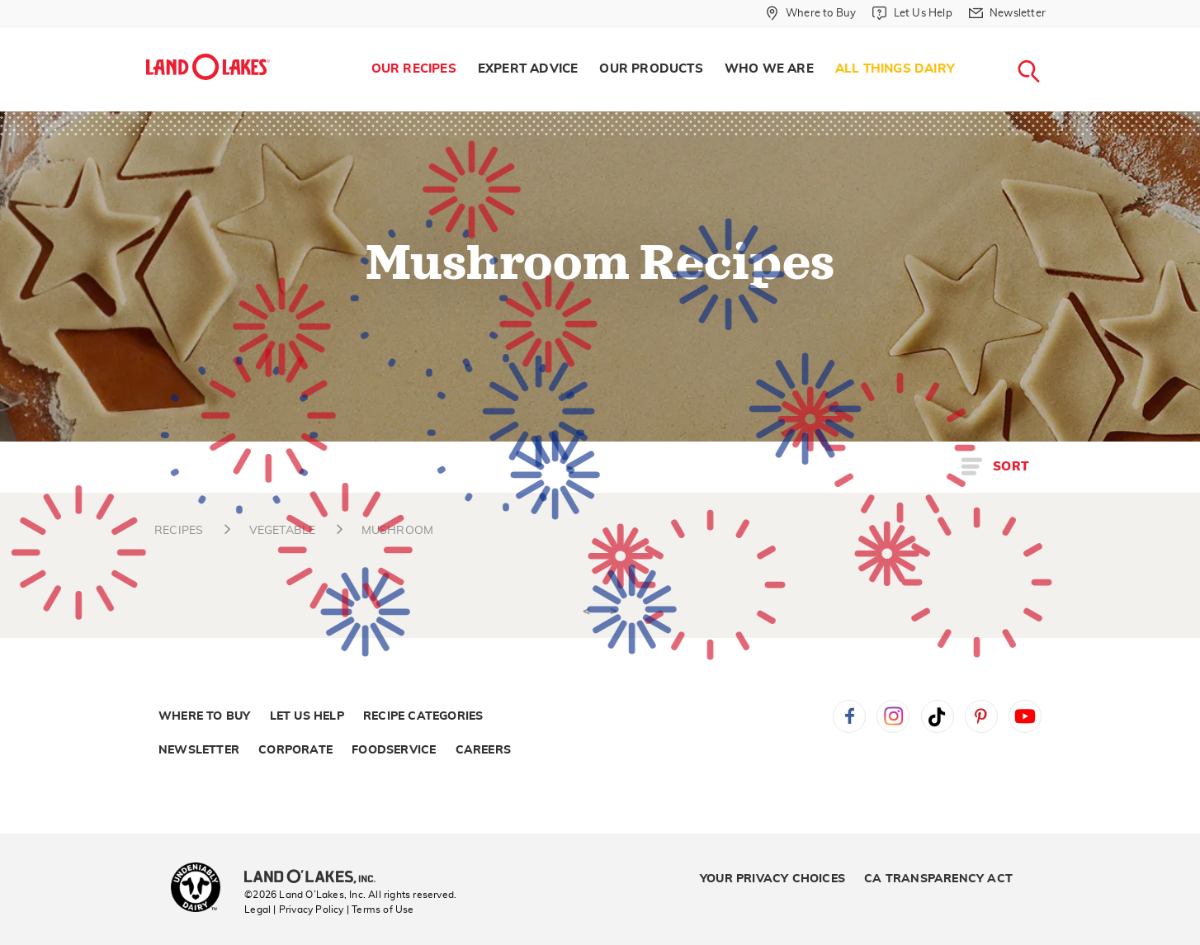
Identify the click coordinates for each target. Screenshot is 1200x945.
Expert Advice (528, 69)
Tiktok (937, 716)
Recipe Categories (423, 716)
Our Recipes (413, 69)
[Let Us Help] (912, 13)
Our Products (650, 69)
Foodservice (394, 750)
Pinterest (981, 716)
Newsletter (198, 750)
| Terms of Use (380, 909)
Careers (483, 750)
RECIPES (178, 530)
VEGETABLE (282, 530)
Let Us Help (307, 716)
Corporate (295, 750)
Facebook (849, 716)
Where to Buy (204, 716)
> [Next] (613, 611)
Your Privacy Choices (772, 879)
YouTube (1025, 716)
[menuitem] (414, 69)
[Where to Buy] (811, 13)
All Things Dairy (895, 69)
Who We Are (769, 69)
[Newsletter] (1007, 13)
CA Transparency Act (938, 879)
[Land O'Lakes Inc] (316, 878)
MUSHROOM (397, 530)
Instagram (892, 716)
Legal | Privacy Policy (293, 909)
